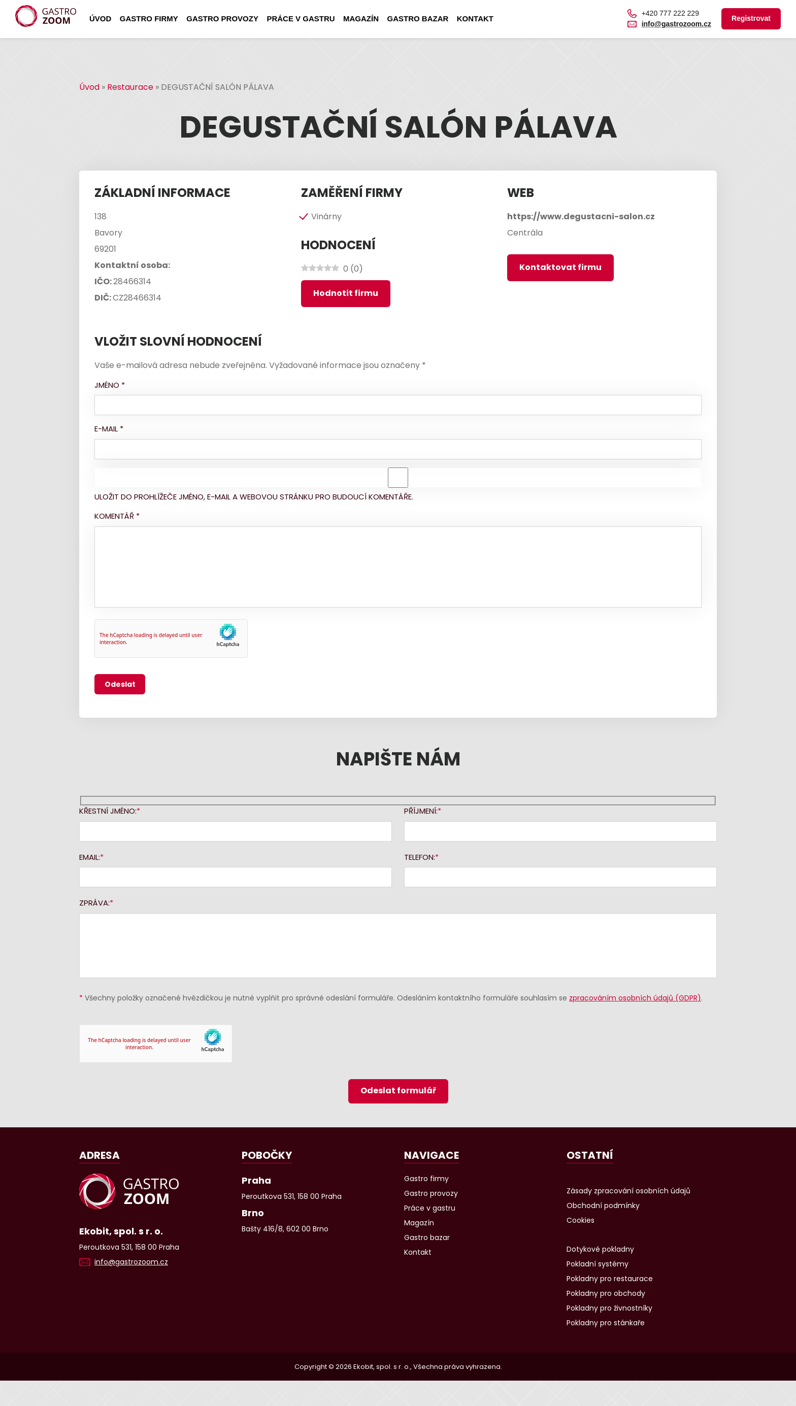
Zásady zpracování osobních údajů (628, 1191)
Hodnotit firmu (345, 293)
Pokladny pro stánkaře (606, 1323)
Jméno (109, 385)
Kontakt (475, 18)
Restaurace (130, 87)
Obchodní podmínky (603, 1205)
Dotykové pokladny (600, 1249)
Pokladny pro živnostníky (609, 1308)
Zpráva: (94, 902)
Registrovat (751, 18)
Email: (89, 857)
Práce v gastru (301, 18)
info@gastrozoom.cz (676, 24)
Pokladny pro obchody (606, 1293)
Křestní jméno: (108, 811)
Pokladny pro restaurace (610, 1279)
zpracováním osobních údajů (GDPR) (635, 998)
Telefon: (419, 857)
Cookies (580, 1220)
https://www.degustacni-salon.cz (581, 216)
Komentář (117, 516)
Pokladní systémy (597, 1264)
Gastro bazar (417, 18)
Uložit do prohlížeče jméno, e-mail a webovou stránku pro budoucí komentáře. (253, 496)
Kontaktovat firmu (560, 267)
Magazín (361, 18)
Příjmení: (421, 811)
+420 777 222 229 (670, 13)
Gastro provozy (222, 18)
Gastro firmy (149, 18)
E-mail (108, 428)
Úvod (100, 18)
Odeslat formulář (398, 1090)
